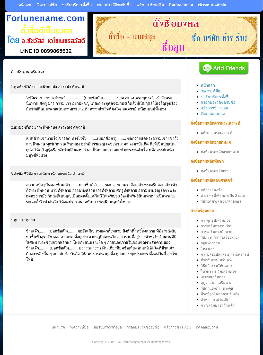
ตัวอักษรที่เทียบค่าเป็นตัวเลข (223, 196)
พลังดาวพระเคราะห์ (216, 133)
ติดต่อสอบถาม (181, 5)
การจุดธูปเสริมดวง (215, 220)
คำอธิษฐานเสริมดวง (217, 260)
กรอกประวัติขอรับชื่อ (114, 5)
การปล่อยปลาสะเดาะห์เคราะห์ (225, 254)
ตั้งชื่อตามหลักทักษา (216, 171)
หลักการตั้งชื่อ (211, 190)
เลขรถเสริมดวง (213, 277)
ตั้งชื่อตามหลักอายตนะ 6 (220, 152)
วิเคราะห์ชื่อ (47, 5)
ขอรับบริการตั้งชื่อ (77, 5)
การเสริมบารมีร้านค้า (218, 305)
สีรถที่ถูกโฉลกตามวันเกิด (220, 294)
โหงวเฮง (207, 249)
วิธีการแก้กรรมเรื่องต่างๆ (220, 237)
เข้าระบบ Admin (212, 5)
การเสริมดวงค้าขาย (216, 232)
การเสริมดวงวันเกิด (216, 226)
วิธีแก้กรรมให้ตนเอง (216, 266)
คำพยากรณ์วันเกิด (215, 300)
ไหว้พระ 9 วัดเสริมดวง (218, 271)
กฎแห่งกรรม (210, 243)
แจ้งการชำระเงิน (150, 5)
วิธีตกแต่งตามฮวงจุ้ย (217, 288)
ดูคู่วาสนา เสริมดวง (216, 283)
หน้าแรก (25, 5)
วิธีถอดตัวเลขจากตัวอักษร (221, 201)
